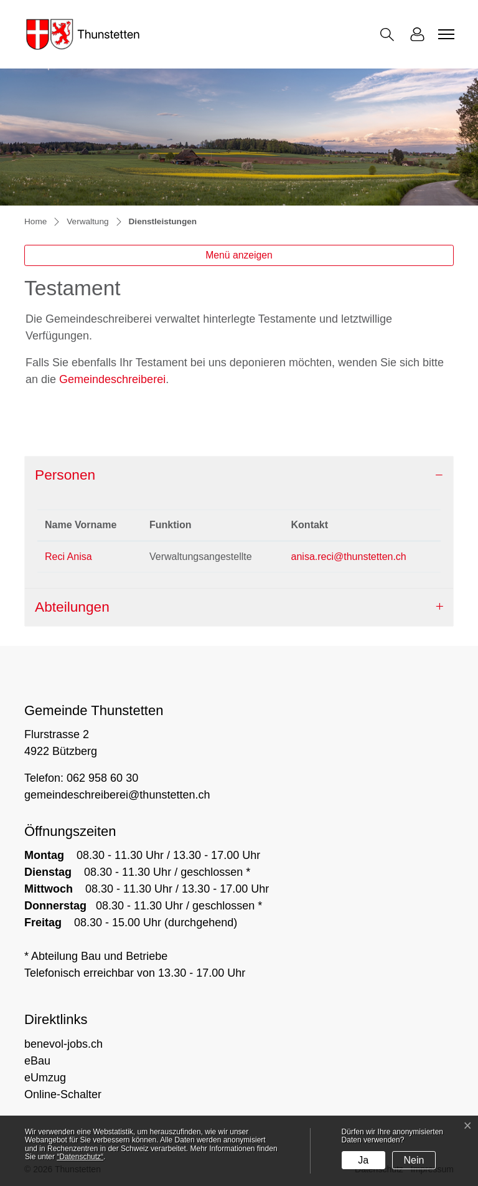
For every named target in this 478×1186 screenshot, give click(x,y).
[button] (390, 34)
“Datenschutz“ (80, 1156)
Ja (363, 1160)
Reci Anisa (68, 556)
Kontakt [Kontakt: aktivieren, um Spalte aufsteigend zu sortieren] (310, 524)
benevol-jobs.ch (63, 1044)
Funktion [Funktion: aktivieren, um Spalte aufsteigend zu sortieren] (170, 524)
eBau (37, 1061)
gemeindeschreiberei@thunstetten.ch (117, 795)
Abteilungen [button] (72, 607)
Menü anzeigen (239, 255)
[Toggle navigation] (444, 34)
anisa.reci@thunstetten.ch (348, 556)
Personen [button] (65, 475)
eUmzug (45, 1077)
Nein (414, 1160)
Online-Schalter (62, 1094)
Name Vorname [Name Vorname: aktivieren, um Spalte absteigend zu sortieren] (80, 524)
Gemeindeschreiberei (112, 379)
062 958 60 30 (102, 778)
